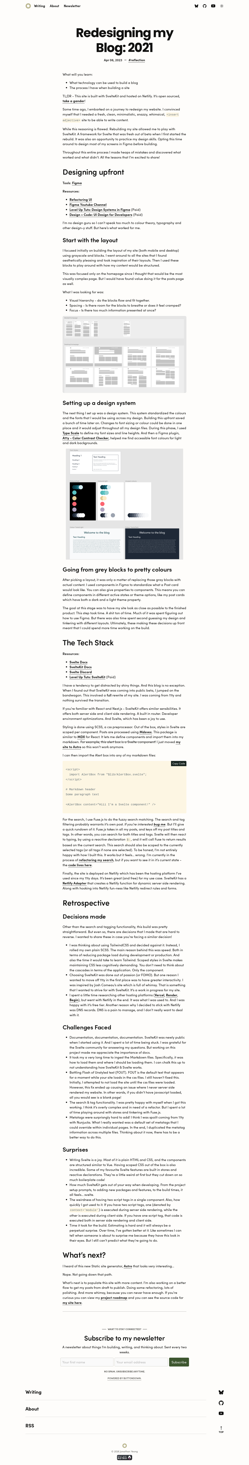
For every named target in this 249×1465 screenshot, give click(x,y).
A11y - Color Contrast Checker (86, 437)
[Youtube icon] (213, 6)
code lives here (80, 863)
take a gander (74, 100)
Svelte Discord (81, 671)
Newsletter (72, 5)
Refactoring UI (81, 198)
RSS (29, 1423)
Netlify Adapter (74, 882)
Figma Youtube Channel (88, 203)
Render (171, 993)
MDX (81, 736)
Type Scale (71, 432)
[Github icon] (204, 6)
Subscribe (179, 1360)
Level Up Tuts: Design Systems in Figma (100, 208)
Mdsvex (146, 731)
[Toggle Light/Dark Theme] (222, 6)
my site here (72, 1301)
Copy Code (178, 762)
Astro (128, 1264)
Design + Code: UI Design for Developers (101, 213)
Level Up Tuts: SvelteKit (87, 676)
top (221, 1428)
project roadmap (114, 1296)
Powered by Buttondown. (124, 1376)
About (54, 5)
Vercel (159, 993)
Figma (77, 182)
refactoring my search (96, 858)
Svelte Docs (78, 661)
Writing (39, 5)
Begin (74, 998)
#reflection (136, 60)
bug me (159, 823)
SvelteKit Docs (81, 666)
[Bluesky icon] (196, 6)
